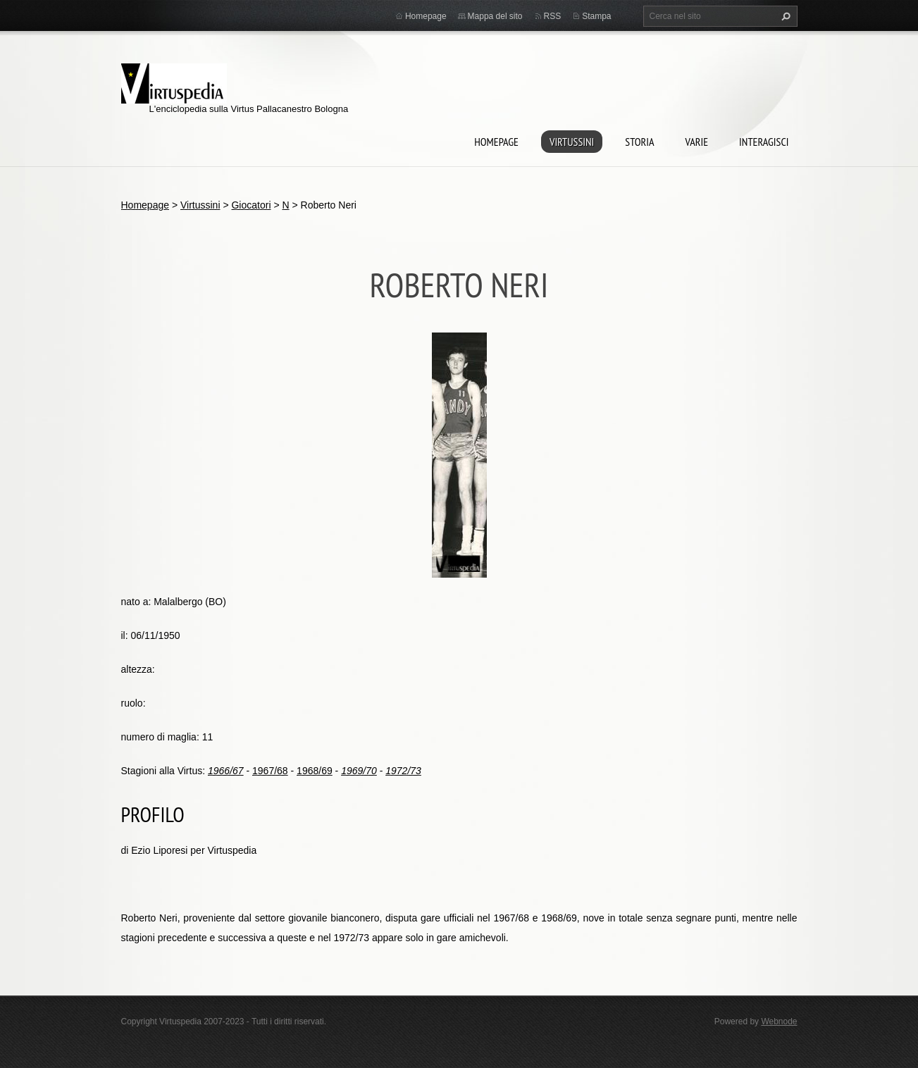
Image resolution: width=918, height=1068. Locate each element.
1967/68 (270, 770)
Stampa (596, 16)
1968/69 (315, 770)
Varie (696, 142)
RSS (553, 16)
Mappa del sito (495, 16)
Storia (639, 142)
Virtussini (572, 142)
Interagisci (763, 142)
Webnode (779, 1021)
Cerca (784, 16)
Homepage (496, 142)
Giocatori (251, 205)
